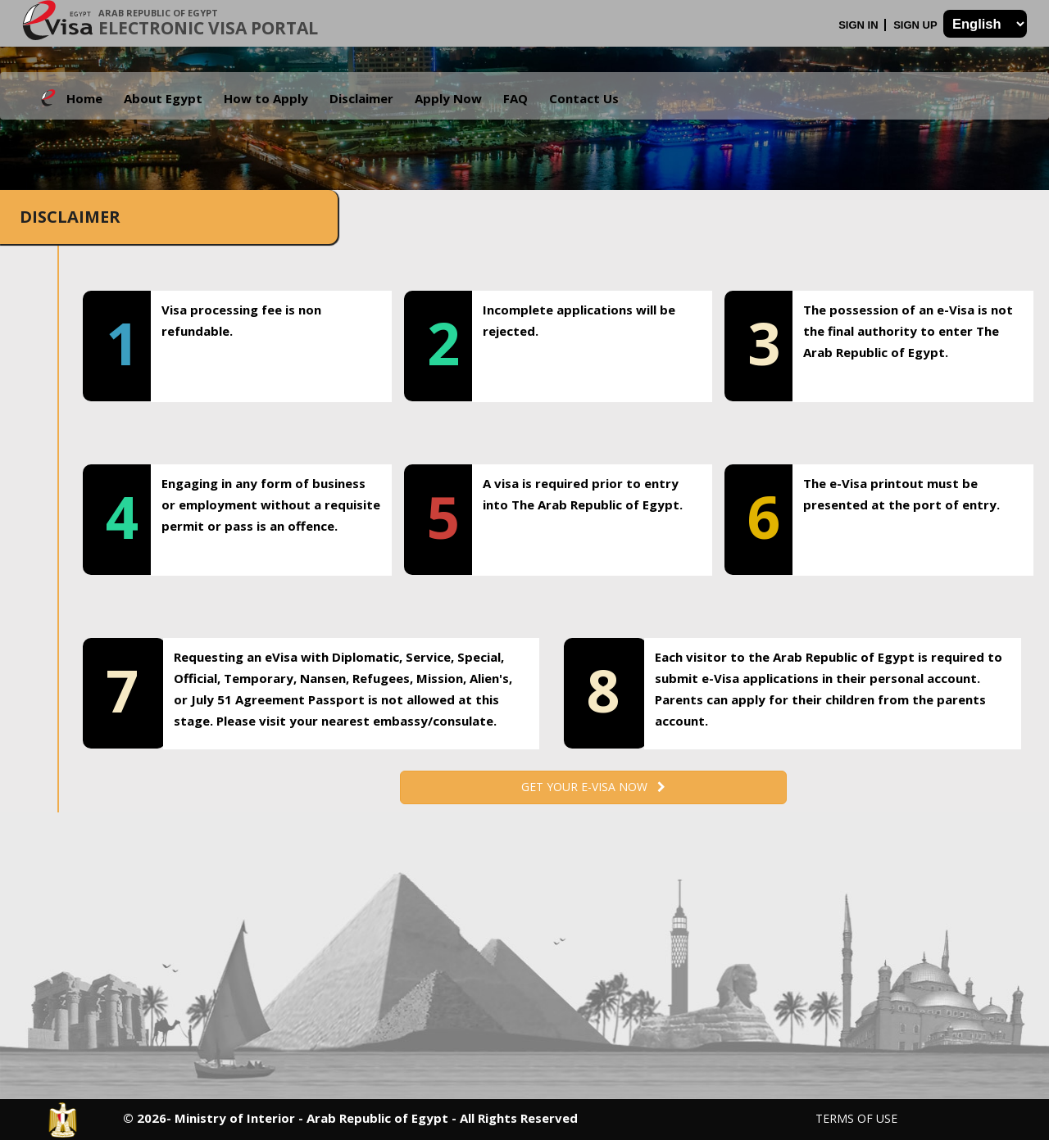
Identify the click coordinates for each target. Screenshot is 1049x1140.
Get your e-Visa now (593, 786)
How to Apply (266, 98)
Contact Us (584, 98)
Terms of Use (856, 1118)
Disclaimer (361, 98)
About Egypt (163, 98)
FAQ (515, 98)
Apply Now (448, 98)
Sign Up (916, 25)
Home (84, 98)
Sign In (859, 25)
